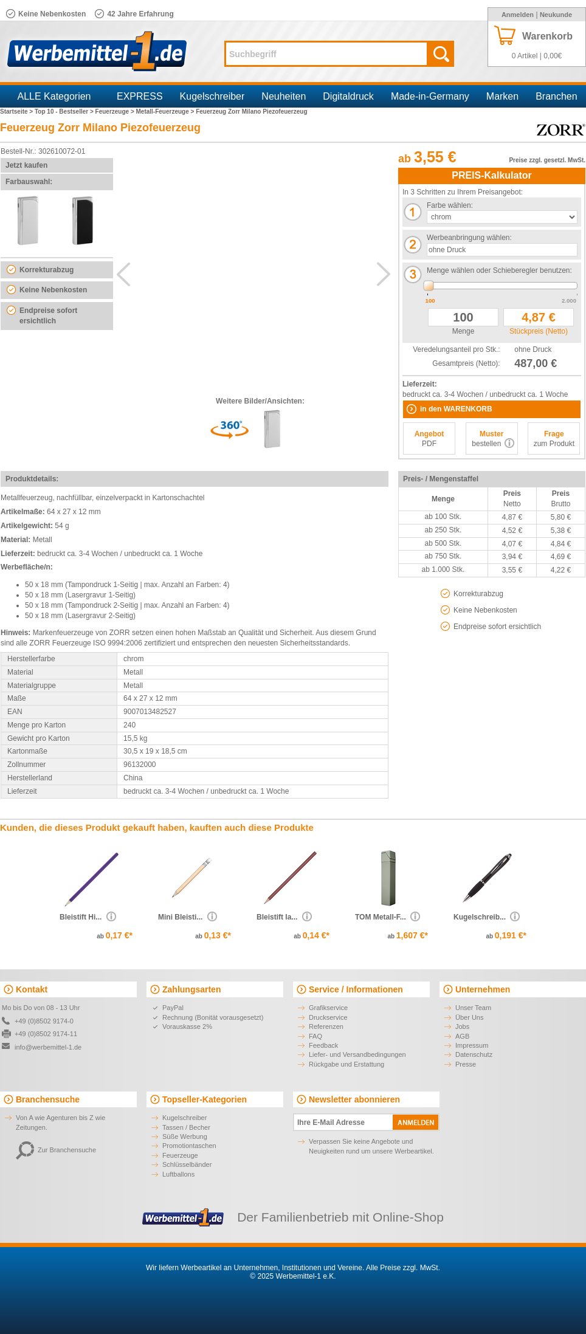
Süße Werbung (184, 1136)
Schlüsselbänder (187, 1164)
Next (383, 274)
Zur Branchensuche (56, 1149)
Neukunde (556, 14)
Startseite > (17, 111)
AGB (462, 1036)
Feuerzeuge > (115, 111)
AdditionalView (253, 268)
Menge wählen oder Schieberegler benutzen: (499, 270)
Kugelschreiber (212, 96)
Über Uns (469, 1017)
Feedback (323, 1045)
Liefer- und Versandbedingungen (357, 1054)
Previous (123, 274)
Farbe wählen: (450, 205)
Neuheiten (283, 96)
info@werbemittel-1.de (48, 1047)
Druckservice (328, 1017)
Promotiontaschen (189, 1145)
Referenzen (326, 1026)
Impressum (471, 1045)
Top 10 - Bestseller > (65, 111)
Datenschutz (473, 1054)
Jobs (462, 1026)
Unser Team (473, 1007)
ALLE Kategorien (54, 96)
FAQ (315, 1036)
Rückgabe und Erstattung (346, 1064)
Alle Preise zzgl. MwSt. (403, 1268)
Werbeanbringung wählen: (469, 237)
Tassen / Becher (186, 1127)
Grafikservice (328, 1007)
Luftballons (178, 1174)
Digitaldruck (348, 96)
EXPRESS (140, 96)
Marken (502, 96)
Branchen (556, 96)
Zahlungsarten (191, 989)
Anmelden (518, 14)
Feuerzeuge (180, 1155)
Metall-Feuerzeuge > (166, 111)
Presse (465, 1064)
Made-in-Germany (430, 96)
